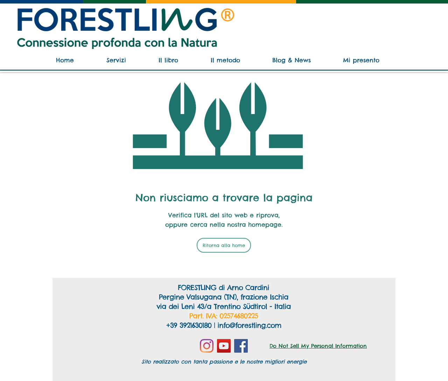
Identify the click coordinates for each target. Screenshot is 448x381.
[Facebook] (241, 346)
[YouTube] (224, 346)
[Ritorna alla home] (224, 245)
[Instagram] (207, 346)
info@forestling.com (249, 325)
